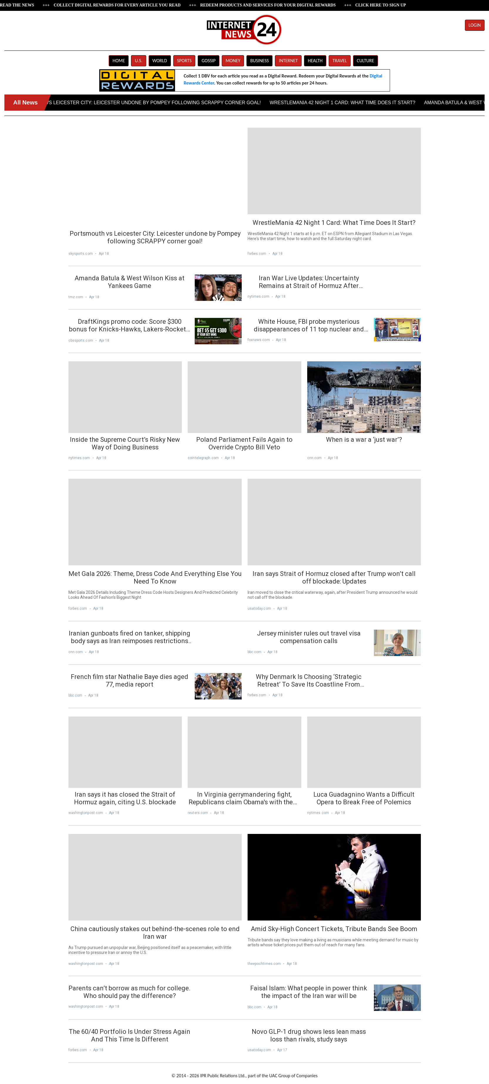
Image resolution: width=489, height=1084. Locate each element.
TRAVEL (339, 60)
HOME (118, 60)
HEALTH (315, 60)
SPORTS (184, 60)
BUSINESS (259, 60)
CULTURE (365, 60)
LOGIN (475, 25)
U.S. (138, 60)
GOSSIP (208, 60)
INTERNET (288, 60)
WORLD (159, 60)
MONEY (233, 60)
